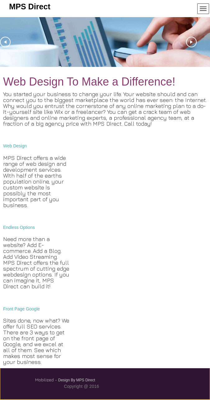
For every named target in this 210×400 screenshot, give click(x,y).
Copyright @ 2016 (81, 386)
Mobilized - (46, 379)
